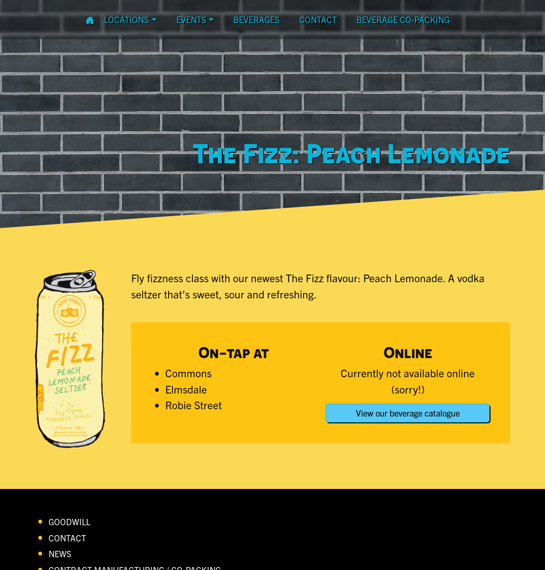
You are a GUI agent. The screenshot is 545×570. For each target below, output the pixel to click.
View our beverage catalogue (408, 413)
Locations (126, 19)
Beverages (256, 19)
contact (318, 19)
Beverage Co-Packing (403, 19)
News (60, 553)
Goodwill (69, 521)
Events (191, 19)
